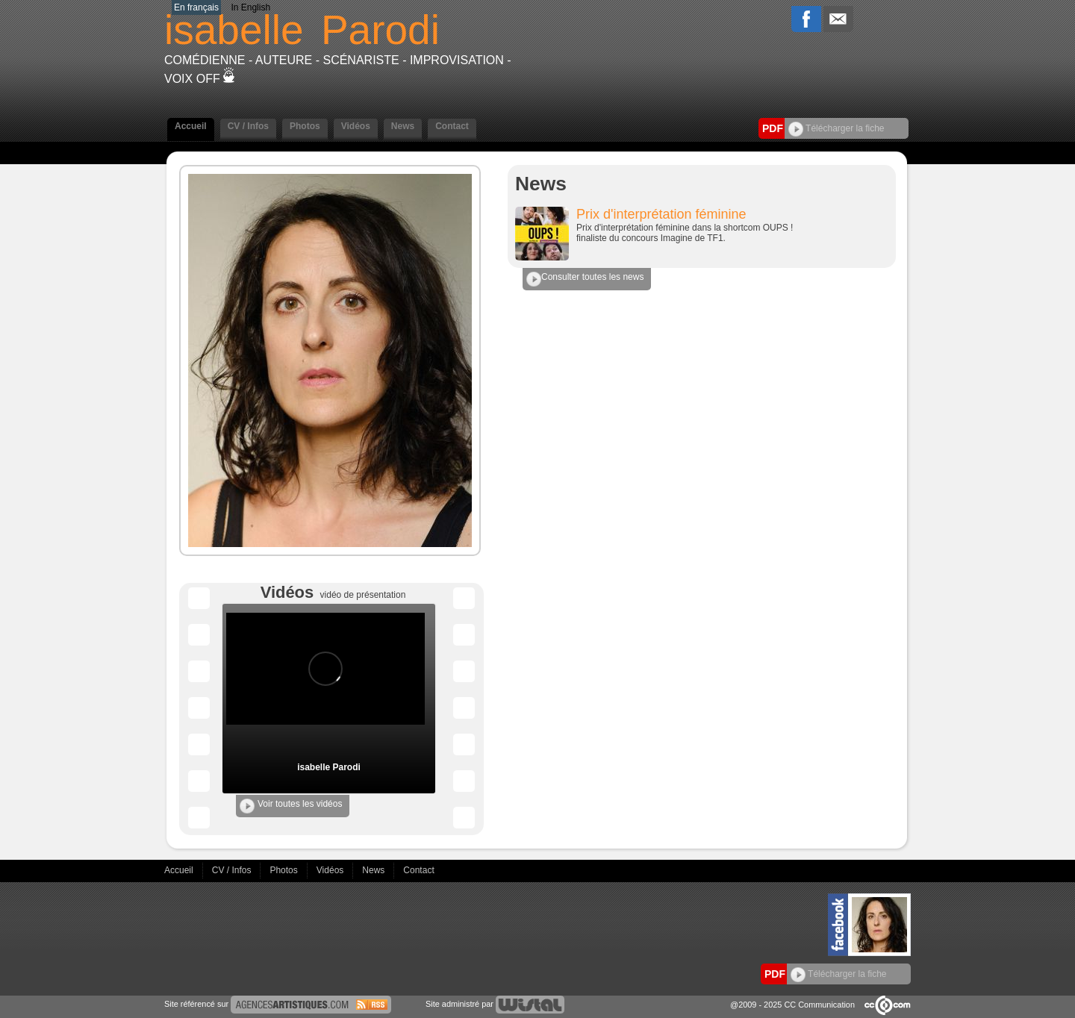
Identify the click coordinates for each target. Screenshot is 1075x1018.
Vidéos (355, 126)
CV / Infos (248, 126)
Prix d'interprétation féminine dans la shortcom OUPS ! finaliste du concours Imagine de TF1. (684, 232)
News (402, 126)
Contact (452, 126)
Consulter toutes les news (585, 279)
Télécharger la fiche (836, 128)
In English (250, 7)
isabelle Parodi (329, 767)
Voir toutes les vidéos (291, 806)
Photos (305, 126)
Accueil (191, 126)
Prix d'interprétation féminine (661, 214)
